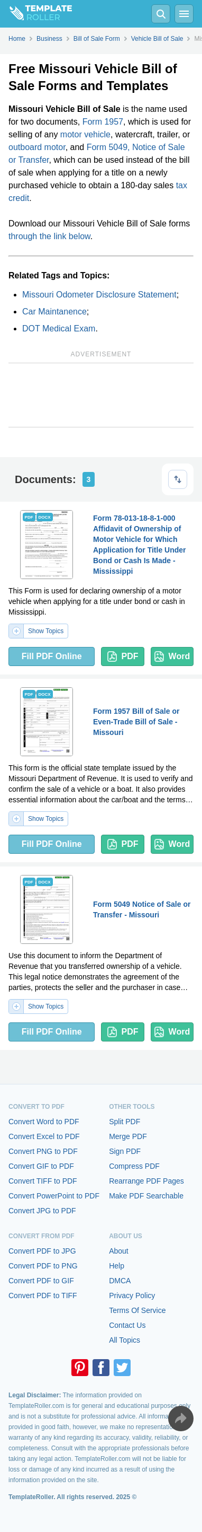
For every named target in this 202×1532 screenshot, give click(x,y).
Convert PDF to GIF (41, 1280)
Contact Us (127, 1325)
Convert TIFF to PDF (42, 1181)
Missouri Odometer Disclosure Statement (99, 294)
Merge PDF (128, 1136)
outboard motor (37, 147)
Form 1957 (102, 121)
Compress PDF (134, 1166)
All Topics (124, 1340)
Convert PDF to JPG (42, 1251)
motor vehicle (85, 134)
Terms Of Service (137, 1310)
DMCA (120, 1280)
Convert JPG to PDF (42, 1210)
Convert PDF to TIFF (42, 1295)
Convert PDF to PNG (43, 1266)
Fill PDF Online (52, 656)
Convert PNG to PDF (43, 1151)
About (118, 1251)
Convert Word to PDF (43, 1121)
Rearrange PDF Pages (146, 1181)
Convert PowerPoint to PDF (53, 1196)
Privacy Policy (132, 1295)
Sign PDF (125, 1151)
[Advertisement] (101, 395)
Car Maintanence (54, 311)
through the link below (49, 236)
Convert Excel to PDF (44, 1136)
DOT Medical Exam (58, 328)
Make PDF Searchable (146, 1196)
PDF (123, 656)
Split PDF (124, 1121)
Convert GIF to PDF (41, 1166)
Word (172, 656)
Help (116, 1266)
